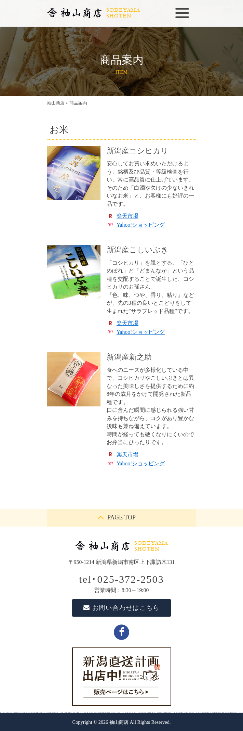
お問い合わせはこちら (121, 607)
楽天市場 (127, 216)
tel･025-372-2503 (121, 579)
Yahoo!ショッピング (141, 225)
